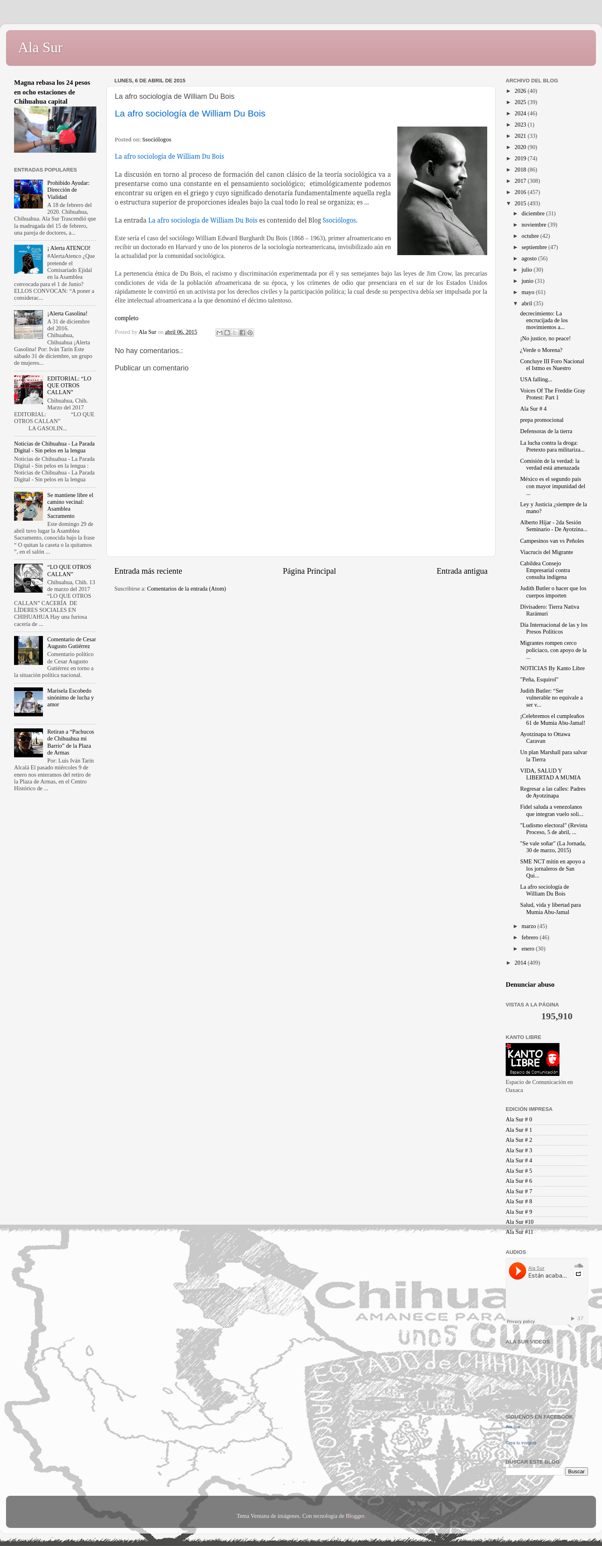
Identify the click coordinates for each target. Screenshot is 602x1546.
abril (528, 303)
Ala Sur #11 (519, 1232)
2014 (521, 962)
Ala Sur (40, 47)
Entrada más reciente (148, 570)
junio (528, 281)
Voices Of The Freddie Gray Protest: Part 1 (553, 394)
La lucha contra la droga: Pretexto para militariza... (552, 446)
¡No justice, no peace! (545, 338)
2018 (521, 169)
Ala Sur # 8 (519, 1201)
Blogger (355, 1516)
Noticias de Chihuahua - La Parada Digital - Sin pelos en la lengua (54, 447)
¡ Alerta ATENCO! (69, 248)
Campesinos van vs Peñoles (552, 541)
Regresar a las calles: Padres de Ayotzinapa (553, 792)
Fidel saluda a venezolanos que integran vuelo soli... (551, 810)
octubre (531, 236)
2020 (521, 147)
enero (529, 948)
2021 (521, 136)
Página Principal (309, 570)
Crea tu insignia (521, 1442)
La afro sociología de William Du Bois (544, 890)
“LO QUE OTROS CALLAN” (69, 570)
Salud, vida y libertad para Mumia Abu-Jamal (550, 908)
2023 (521, 124)
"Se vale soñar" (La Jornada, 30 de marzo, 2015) (553, 846)
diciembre (534, 213)
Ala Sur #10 (520, 1222)
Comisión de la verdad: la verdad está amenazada (550, 464)
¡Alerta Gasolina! (67, 313)
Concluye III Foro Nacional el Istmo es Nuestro (552, 364)
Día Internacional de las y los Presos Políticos (554, 628)
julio (528, 269)
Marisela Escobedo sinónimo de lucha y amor (70, 697)
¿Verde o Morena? (541, 350)
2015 (521, 203)
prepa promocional (541, 420)
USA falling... (536, 379)
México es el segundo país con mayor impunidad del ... (552, 486)
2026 (521, 91)
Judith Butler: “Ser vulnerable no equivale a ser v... (551, 697)
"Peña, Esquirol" (539, 679)
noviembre (535, 224)
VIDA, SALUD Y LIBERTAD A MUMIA (550, 774)
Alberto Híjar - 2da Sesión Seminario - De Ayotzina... (554, 525)
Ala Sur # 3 (519, 1150)
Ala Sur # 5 (519, 1171)
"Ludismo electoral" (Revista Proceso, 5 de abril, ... (554, 828)
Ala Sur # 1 (519, 1130)
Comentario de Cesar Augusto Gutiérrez (71, 642)
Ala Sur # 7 (519, 1191)
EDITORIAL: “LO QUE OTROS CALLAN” (69, 385)
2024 (521, 113)
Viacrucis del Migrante (546, 552)
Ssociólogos (156, 139)
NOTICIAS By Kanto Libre (552, 668)
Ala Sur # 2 (519, 1140)
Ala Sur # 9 (519, 1212)
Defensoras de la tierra (546, 431)
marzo (530, 926)
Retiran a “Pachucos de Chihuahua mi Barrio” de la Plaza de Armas (70, 742)
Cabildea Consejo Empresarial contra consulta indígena (545, 570)
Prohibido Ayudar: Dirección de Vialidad (68, 190)
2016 (521, 192)
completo (126, 318)
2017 (521, 181)
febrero (531, 937)
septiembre (535, 247)
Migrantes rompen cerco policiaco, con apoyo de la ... (553, 650)
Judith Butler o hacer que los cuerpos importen (553, 591)
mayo (529, 292)
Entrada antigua (462, 570)
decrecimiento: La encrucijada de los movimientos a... (544, 320)
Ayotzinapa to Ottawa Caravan (545, 737)
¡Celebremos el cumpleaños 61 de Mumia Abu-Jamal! (552, 719)
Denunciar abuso (530, 984)
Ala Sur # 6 (519, 1181)
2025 (521, 102)
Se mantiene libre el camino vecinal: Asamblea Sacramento (70, 505)
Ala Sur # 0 (519, 1119)
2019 (521, 158)
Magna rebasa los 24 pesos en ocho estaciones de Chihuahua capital (52, 92)
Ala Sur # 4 (533, 408)
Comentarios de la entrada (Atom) (186, 588)
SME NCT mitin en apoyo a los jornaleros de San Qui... (552, 868)
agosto (530, 258)
